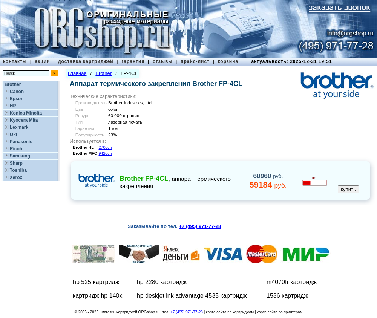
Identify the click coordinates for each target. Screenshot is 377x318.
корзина (228, 61)
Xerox (16, 177)
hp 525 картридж (96, 282)
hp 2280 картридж (162, 282)
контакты (15, 61)
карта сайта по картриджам (230, 312)
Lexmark (19, 127)
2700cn (105, 147)
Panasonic (21, 141)
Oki (13, 134)
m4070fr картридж (292, 282)
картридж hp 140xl (98, 295)
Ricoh (16, 148)
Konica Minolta (26, 113)
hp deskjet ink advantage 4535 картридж (192, 295)
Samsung (20, 156)
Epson (17, 98)
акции (42, 61)
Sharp (16, 163)
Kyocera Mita (24, 120)
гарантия (132, 61)
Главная (77, 73)
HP (13, 106)
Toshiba (18, 170)
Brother (13, 84)
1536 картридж (287, 295)
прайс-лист (195, 61)
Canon (17, 91)
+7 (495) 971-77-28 (186, 312)
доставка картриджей (85, 61)
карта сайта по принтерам (279, 312)
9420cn (105, 153)
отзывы (163, 61)
